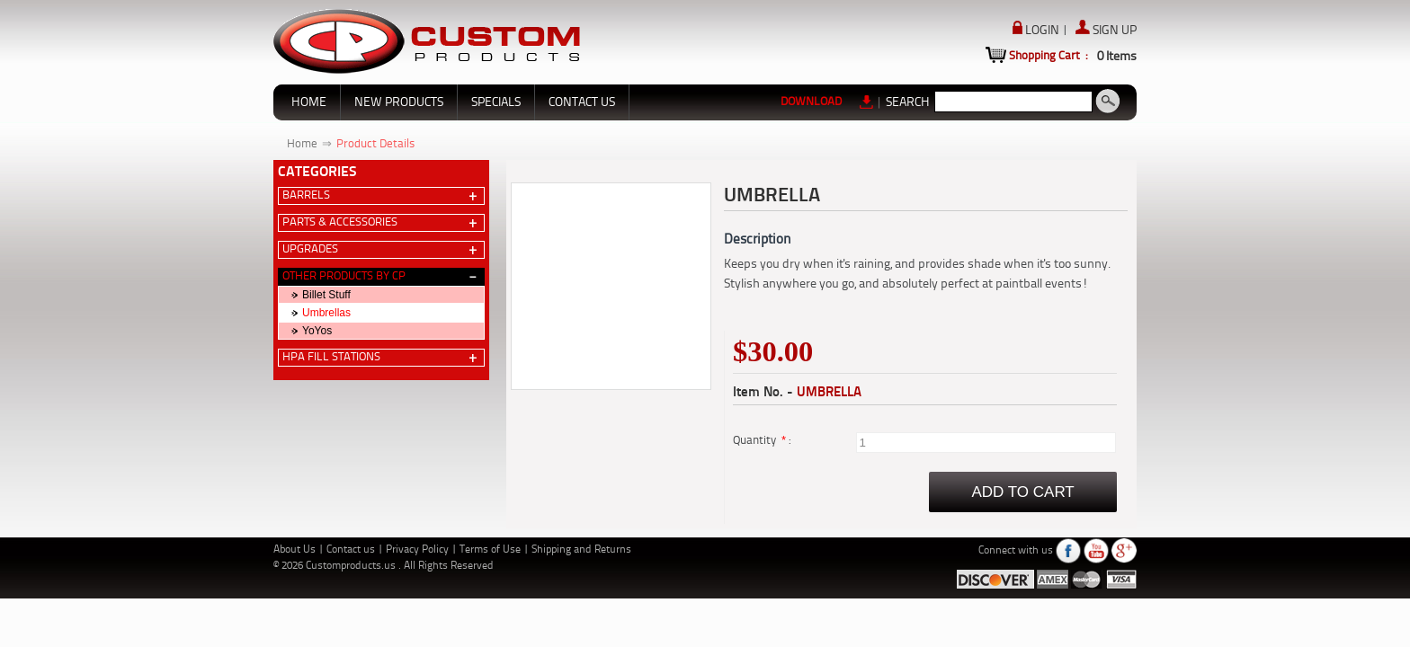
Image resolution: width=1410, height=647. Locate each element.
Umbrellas (326, 312)
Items (1117, 56)
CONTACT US (582, 102)
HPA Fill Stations (331, 357)
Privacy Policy (418, 550)
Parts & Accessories (339, 222)
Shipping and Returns (581, 550)
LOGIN (1037, 30)
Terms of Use (491, 550)
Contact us (352, 550)
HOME (308, 102)
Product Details (375, 144)
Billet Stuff (326, 294)
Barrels (306, 195)
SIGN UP (1106, 30)
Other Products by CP (344, 276)
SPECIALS (496, 102)
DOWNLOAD (827, 101)
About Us (295, 550)
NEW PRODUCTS (398, 102)
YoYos (317, 330)
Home (302, 144)
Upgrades (310, 249)
